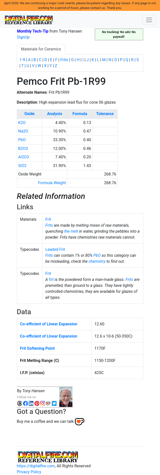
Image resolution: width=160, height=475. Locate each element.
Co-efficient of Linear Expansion (48, 324)
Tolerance (105, 113)
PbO (22, 139)
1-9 (22, 59)
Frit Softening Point (37, 348)
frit (51, 279)
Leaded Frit (55, 249)
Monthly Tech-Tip (33, 31)
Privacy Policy (29, 472)
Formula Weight (52, 182)
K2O (22, 122)
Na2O (23, 131)
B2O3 (23, 148)
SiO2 (22, 165)
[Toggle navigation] (149, 20)
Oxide (29, 113)
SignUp (23, 37)
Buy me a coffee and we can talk (45, 421)
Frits (64, 59)
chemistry (97, 261)
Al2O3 (23, 157)
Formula (79, 113)
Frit (48, 219)
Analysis (54, 113)
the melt (71, 231)
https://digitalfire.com (36, 466)
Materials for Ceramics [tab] (41, 49)
